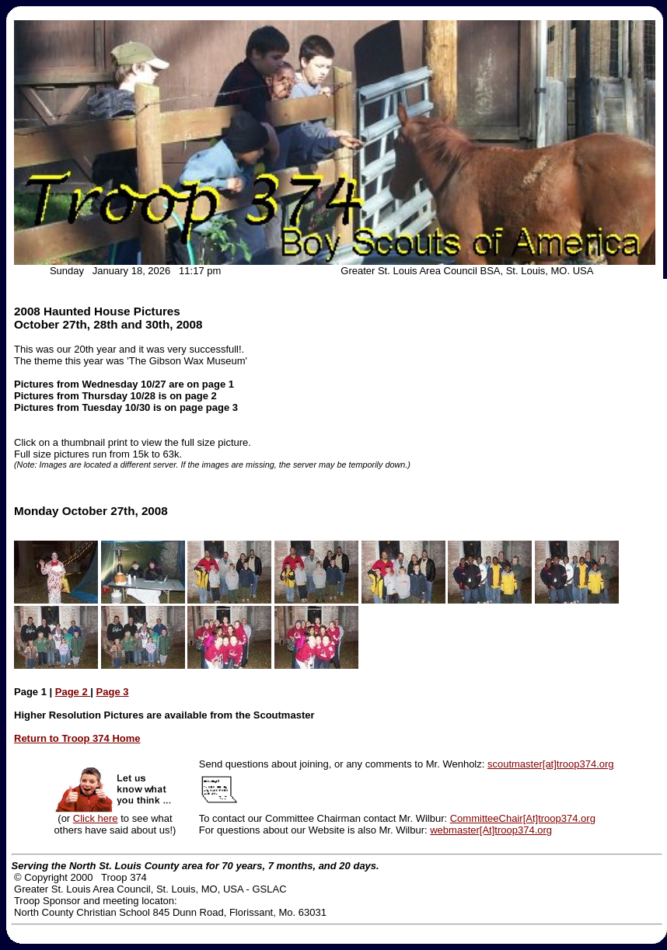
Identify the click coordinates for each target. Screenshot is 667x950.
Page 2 (73, 692)
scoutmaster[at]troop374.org (550, 764)
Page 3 (112, 692)
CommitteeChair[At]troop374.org (522, 818)
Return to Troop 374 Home (77, 738)
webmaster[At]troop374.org (491, 830)
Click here (95, 818)
